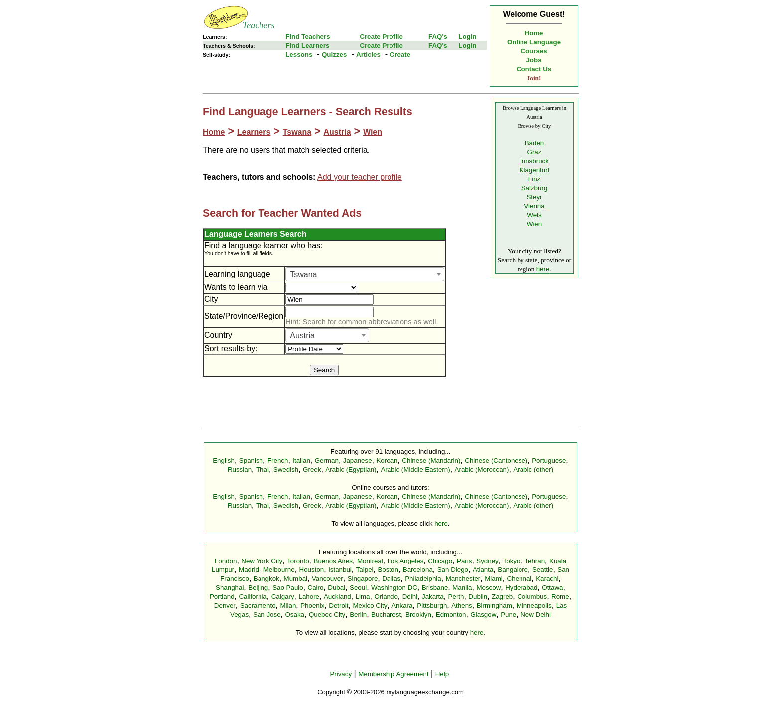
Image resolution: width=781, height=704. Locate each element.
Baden (534, 143)
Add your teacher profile (359, 177)
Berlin (358, 614)
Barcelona (418, 569)
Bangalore (513, 569)
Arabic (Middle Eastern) (415, 469)
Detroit (338, 605)
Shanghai (230, 587)
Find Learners (307, 45)
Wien (372, 132)
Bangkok (266, 578)
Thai (262, 469)
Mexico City (370, 605)
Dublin (477, 596)
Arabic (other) (533, 469)
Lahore (308, 596)
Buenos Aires (333, 560)
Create (400, 54)
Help (442, 674)
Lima (363, 596)
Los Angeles (406, 560)
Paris (464, 560)
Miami (494, 578)
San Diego (452, 569)
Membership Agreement (393, 674)
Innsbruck (534, 161)
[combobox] (364, 274)
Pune (508, 614)
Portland (222, 596)
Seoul (358, 587)
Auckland (337, 596)
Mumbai (295, 578)
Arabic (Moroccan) (482, 469)
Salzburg (534, 188)
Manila (462, 587)
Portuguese (549, 460)
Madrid (249, 569)
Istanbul (340, 569)
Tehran (534, 560)
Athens (461, 605)
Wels (534, 215)
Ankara (401, 605)
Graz (534, 152)
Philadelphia (423, 578)
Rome (560, 596)
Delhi (409, 596)
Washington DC (394, 587)
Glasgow (483, 614)
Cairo (316, 587)
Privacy (341, 674)
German (327, 460)
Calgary (282, 596)
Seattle (542, 569)
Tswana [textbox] (303, 274)
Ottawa (552, 587)
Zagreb (502, 596)
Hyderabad (521, 587)
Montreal (370, 560)
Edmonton (451, 614)
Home (534, 33)
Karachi (547, 578)
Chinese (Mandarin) (431, 460)
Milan (288, 605)
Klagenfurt (535, 170)
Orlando (385, 596)
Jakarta (433, 596)
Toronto (298, 560)
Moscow (488, 587)
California (252, 596)
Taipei (365, 569)
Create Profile (381, 36)
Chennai (519, 578)
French (277, 460)
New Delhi (536, 614)
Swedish (285, 469)
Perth (456, 596)
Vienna (534, 206)
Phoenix (312, 605)
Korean (386, 460)
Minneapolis (534, 605)
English (224, 460)
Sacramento (258, 605)
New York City (261, 560)
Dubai (336, 587)
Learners (254, 132)
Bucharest (386, 614)
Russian (240, 469)
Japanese (357, 460)
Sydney (487, 560)
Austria (337, 132)
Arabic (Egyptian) (350, 469)
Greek (312, 469)
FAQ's (437, 36)
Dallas (391, 578)
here (543, 269)
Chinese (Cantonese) (496, 460)
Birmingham (494, 605)
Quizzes (334, 54)
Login (467, 36)
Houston (311, 569)
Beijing (258, 587)
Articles (368, 54)
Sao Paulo (287, 587)
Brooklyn (418, 614)
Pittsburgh (432, 605)
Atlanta (483, 569)
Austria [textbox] (302, 335)
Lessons (298, 54)
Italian (301, 460)
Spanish (251, 460)
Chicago (440, 560)
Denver (225, 605)
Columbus (532, 596)
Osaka (294, 614)
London (226, 560)
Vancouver (327, 578)
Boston (388, 569)
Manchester (463, 578)
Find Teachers (307, 36)
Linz (534, 179)
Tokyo (512, 560)
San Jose (267, 614)
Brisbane (435, 587)
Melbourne (279, 569)
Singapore (363, 578)
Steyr (534, 197)
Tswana (297, 132)
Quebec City (327, 614)
